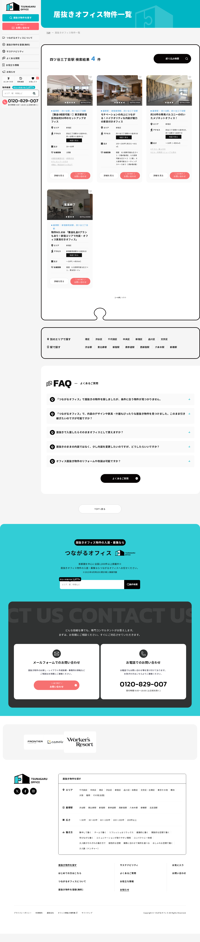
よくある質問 (10, 58)
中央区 (126, 341)
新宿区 (139, 341)
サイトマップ (87, 921)
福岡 (88, 803)
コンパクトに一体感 (143, 846)
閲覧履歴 (20, 81)
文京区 (164, 341)
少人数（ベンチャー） (89, 856)
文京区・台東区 (148, 798)
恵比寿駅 (102, 349)
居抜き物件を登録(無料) (16, 45)
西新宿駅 (144, 349)
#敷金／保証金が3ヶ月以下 (62, 166)
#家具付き (70, 160)
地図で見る (74, 142)
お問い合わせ (179, 881)
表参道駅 (130, 349)
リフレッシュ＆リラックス (121, 840)
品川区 (151, 341)
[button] (65, 103)
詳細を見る (59, 177)
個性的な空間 (114, 851)
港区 (87, 341)
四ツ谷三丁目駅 (79, 111)
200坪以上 (132, 828)
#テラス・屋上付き (158, 150)
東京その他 (163, 798)
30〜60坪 (93, 828)
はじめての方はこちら (69, 881)
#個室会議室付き (58, 160)
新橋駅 (173, 349)
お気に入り (33, 80)
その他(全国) (99, 803)
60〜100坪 (105, 828)
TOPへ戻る (100, 515)
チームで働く (100, 840)
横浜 (173, 798)
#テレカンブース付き (59, 163)
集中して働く (85, 840)
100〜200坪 (118, 828)
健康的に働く (142, 840)
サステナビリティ (12, 51)
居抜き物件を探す (20, 18)
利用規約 (39, 921)
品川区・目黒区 (131, 798)
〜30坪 (82, 828)
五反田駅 (154, 816)
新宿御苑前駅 (68, 226)
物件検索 (6, 89)
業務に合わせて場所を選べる (136, 851)
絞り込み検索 (176, 59)
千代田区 (112, 341)
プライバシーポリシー (22, 921)
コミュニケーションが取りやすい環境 (113, 846)
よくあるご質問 (120, 481)
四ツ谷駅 (66, 111)
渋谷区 (98, 341)
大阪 (81, 803)
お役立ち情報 (10, 65)
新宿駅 (116, 349)
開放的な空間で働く (160, 840)
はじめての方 (8, 81)
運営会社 (50, 921)
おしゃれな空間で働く (163, 851)
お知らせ (8, 72)
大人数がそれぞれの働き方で (92, 851)
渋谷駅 (88, 349)
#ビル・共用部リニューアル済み (163, 153)
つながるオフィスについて (17, 38)
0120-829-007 (23, 102)
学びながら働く (86, 846)
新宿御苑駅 (116, 111)
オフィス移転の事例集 (68, 921)
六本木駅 (159, 349)
